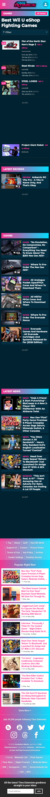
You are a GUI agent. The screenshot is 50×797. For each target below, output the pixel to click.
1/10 (3, 83)
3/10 (3, 43)
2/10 (3, 68)
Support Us (12, 547)
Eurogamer (14, 767)
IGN (4, 767)
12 (17, 467)
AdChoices (40, 747)
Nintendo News (40, 762)
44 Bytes (30, 747)
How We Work (37, 543)
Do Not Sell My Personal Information (25, 750)
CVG (22, 772)
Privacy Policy (37, 547)
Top (8, 543)
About (17, 543)
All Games (41, 13)
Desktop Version (34, 557)
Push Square (37, 757)
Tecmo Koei (26, 51)
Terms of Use (13, 552)
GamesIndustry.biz (39, 767)
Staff (25, 543)
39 (17, 486)
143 (16, 253)
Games (7, 13)
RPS (29, 772)
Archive (39, 552)
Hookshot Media (22, 744)
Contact (23, 547)
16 (17, 289)
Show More (25, 710)
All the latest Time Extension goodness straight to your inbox (25, 784)
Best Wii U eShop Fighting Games (20, 22)
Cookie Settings (15, 557)
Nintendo (25, 152)
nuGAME (25, 69)
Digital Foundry (23, 762)
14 (17, 447)
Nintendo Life (21, 757)
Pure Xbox (8, 762)
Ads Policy (28, 552)
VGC (25, 767)
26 (17, 272)
